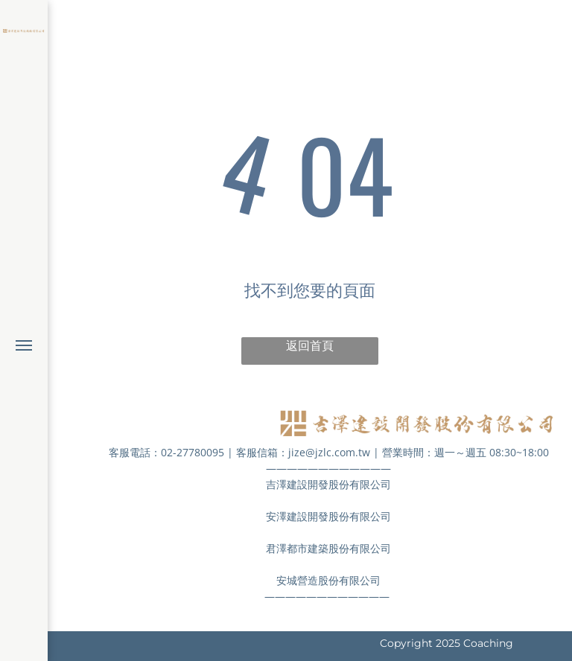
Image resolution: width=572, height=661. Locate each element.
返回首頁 (310, 346)
